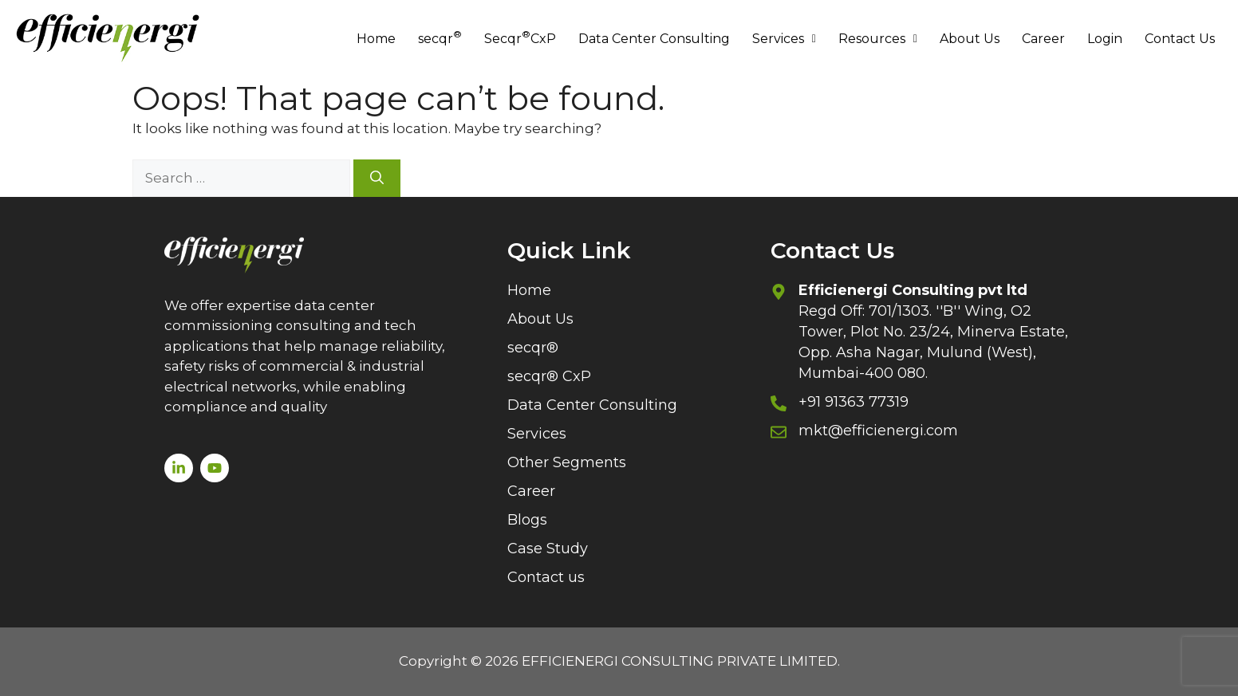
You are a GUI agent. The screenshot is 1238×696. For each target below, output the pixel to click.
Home (376, 38)
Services (784, 38)
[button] (784, 39)
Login (1104, 38)
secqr (440, 37)
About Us (969, 38)
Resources (877, 38)
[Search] (376, 178)
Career (1043, 38)
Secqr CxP (520, 37)
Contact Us (1180, 38)
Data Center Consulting (654, 38)
